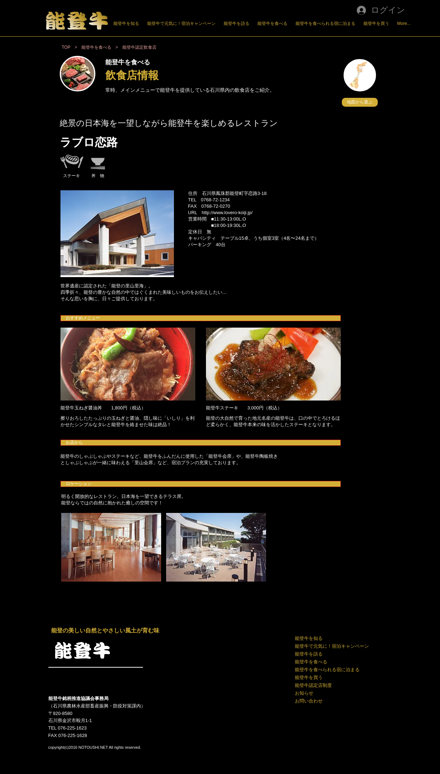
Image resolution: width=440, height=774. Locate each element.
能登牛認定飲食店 (139, 47)
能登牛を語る (309, 654)
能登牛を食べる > (101, 47)
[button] (360, 102)
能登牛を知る (309, 638)
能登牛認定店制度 (313, 685)
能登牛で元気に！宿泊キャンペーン (331, 646)
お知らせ (304, 693)
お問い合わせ (309, 701)
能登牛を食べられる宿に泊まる (327, 669)
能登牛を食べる (311, 661)
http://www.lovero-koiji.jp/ (227, 212)
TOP (66, 47)
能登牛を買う (309, 677)
